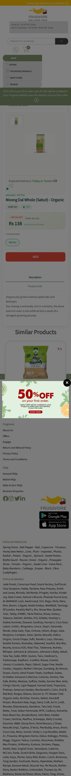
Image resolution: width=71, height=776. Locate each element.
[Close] (67, 383)
